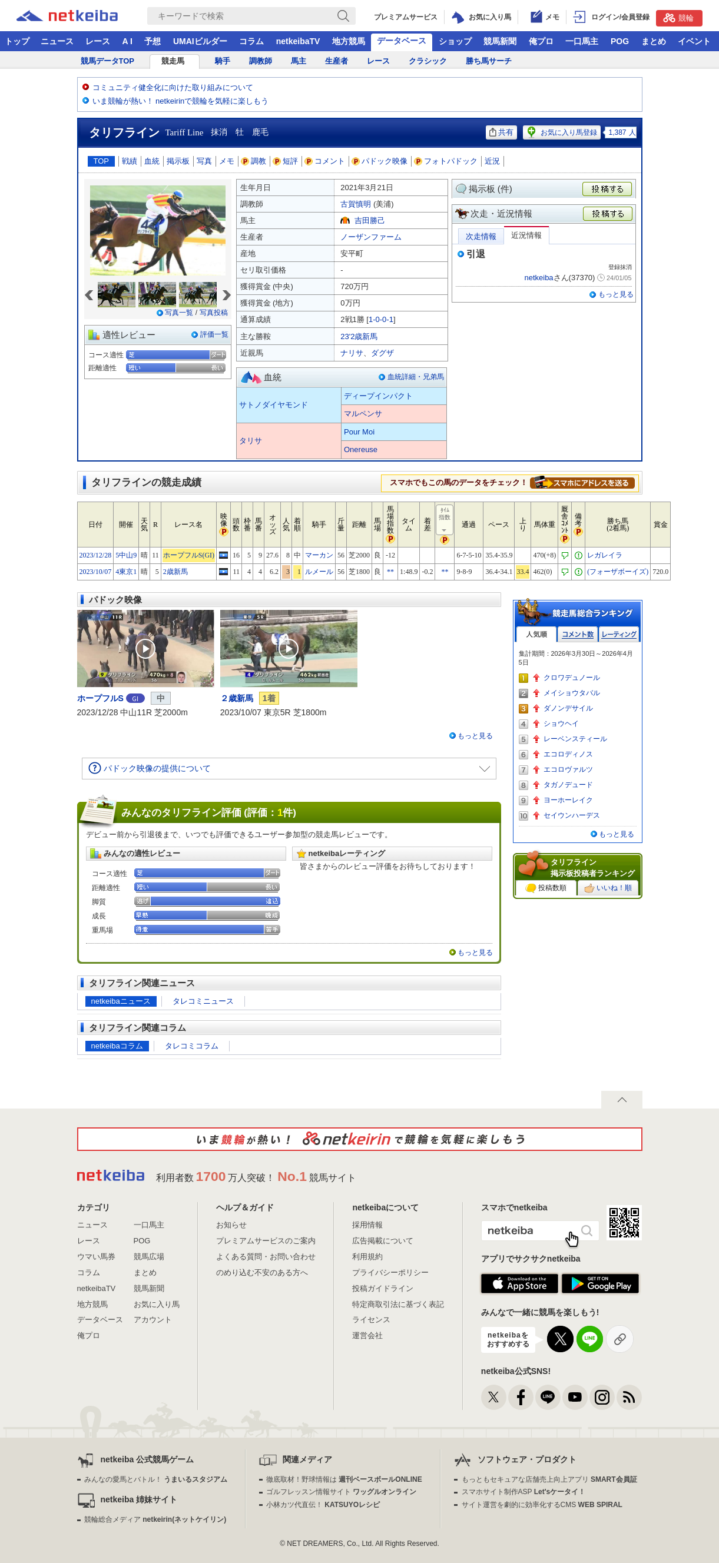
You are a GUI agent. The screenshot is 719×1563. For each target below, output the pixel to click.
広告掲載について (382, 1240)
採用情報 (367, 1224)
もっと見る (616, 294)
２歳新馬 (236, 698)
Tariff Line (184, 132)
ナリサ (351, 353)
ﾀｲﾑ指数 (445, 520)
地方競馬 (348, 41)
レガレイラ (604, 555)
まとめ (653, 41)
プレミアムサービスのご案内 (266, 1240)
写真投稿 (214, 312)
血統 (152, 161)
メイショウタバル (572, 693)
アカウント (153, 1319)
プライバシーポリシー (390, 1272)
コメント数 (578, 634)
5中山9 (126, 555)
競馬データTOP (108, 61)
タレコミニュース (203, 1001)
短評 (285, 161)
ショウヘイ (561, 723)
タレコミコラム (191, 1045)
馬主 (298, 61)
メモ (226, 161)
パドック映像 (379, 161)
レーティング (619, 634)
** (390, 572)
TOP (102, 161)
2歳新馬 (175, 572)
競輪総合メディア (155, 1519)
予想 (152, 41)
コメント (325, 161)
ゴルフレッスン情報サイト (341, 1492)
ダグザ (382, 353)
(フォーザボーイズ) (617, 572)
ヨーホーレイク (568, 800)
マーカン (319, 555)
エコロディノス (568, 754)
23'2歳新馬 (358, 336)
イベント (694, 41)
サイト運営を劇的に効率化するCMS (542, 1505)
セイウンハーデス (572, 815)
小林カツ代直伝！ (323, 1505)
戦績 (129, 161)
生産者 (336, 61)
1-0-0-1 (381, 319)
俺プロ (541, 41)
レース (97, 41)
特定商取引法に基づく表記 (398, 1304)
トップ (17, 41)
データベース (401, 40)
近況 (492, 161)
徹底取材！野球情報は (344, 1479)
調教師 (260, 61)
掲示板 (178, 161)
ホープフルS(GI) (188, 555)
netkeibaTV (298, 41)
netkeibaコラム (117, 1045)
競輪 (678, 17)
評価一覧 (214, 334)
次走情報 (481, 236)
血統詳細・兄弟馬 (415, 377)
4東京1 (126, 572)
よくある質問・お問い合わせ (266, 1256)
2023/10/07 (95, 572)
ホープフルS (100, 698)
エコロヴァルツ (568, 769)
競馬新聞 (499, 41)
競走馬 (172, 61)
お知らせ (231, 1224)
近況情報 (526, 235)
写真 (204, 161)
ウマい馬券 (96, 1256)
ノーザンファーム (371, 237)
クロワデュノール (572, 677)
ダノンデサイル (568, 708)
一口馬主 (581, 41)
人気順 (536, 634)
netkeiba (538, 277)
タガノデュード (568, 785)
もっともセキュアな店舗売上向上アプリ (549, 1479)
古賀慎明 (355, 204)
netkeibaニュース (121, 1001)
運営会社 (367, 1335)
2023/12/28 (95, 555)
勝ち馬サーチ (489, 61)
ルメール (319, 572)
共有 (501, 132)
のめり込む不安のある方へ (262, 1272)
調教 (253, 161)
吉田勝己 (369, 220)
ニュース (57, 41)
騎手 (222, 61)
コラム (251, 41)
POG (620, 41)
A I (127, 41)
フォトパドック (446, 161)
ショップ (455, 41)
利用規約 (367, 1256)
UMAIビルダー (200, 41)
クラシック (428, 61)
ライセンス (371, 1319)
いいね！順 (608, 888)
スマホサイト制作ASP (524, 1492)
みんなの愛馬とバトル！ (155, 1479)
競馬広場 (149, 1256)
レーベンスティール (575, 739)
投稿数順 (545, 888)
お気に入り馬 (157, 1304)
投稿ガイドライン (382, 1288)
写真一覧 (179, 312)
